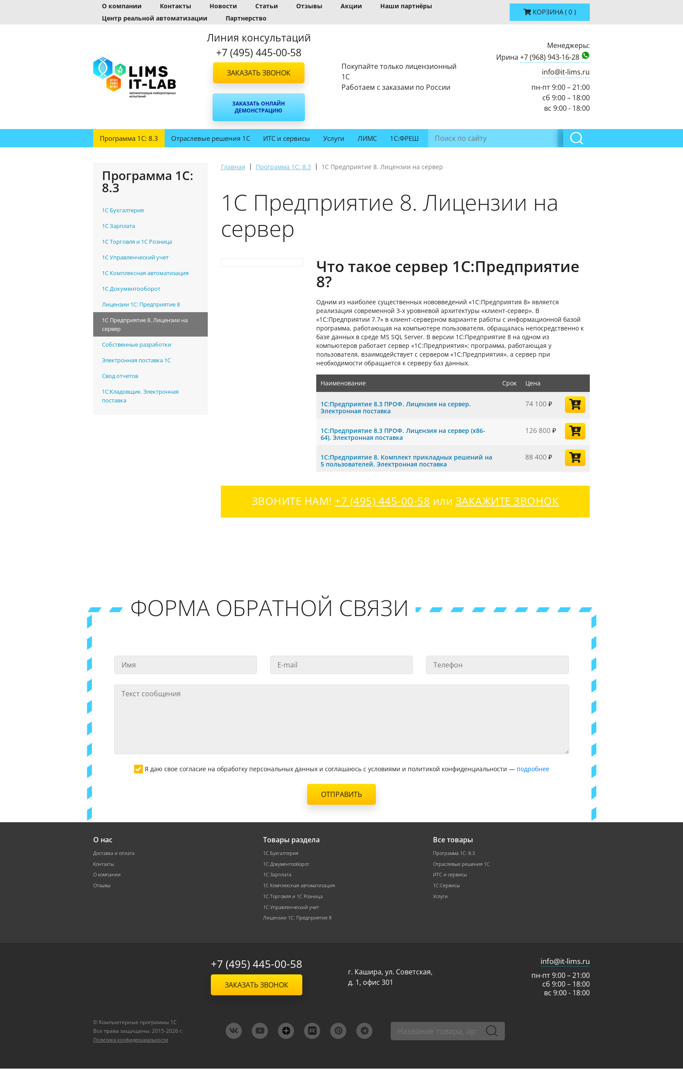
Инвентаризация (459, 138)
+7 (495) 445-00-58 (256, 964)
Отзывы (309, 6)
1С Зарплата (278, 874)
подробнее (533, 769)
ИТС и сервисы (286, 138)
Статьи (266, 6)
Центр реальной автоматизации (154, 18)
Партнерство (246, 18)
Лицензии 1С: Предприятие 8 (299, 918)
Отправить (341, 794)
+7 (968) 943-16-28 (549, 57)
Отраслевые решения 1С (210, 138)
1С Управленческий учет (293, 907)
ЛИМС (367, 138)
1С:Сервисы (447, 885)
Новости (223, 6)
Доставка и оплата (115, 853)
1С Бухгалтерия (282, 853)
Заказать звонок (259, 73)
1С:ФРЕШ (404, 138)
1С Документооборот (288, 864)
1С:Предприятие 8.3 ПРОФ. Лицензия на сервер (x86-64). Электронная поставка (400, 434)
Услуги (334, 138)
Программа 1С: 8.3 (129, 138)
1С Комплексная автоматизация (301, 885)
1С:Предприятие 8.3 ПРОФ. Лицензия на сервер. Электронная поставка (401, 407)
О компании (122, 6)
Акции (351, 6)
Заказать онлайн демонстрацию (258, 107)
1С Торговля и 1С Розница (294, 896)
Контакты (175, 6)
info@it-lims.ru (566, 72)
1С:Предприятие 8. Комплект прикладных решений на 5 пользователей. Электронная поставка (407, 460)
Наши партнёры (406, 6)
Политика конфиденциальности (135, 1040)
